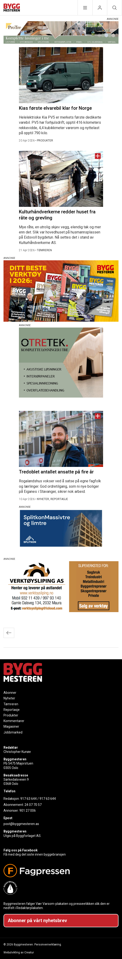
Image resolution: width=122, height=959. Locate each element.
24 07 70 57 (33, 805)
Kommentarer (14, 721)
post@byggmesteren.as (21, 824)
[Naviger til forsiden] (12, 8)
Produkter (11, 715)
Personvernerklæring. (48, 944)
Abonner (10, 693)
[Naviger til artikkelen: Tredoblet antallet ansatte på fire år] (61, 439)
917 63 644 (28, 798)
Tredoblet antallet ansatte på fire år (56, 472)
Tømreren (11, 704)
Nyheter (9, 698)
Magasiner (11, 726)
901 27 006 (27, 810)
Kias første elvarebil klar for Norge (55, 108)
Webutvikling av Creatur (19, 952)
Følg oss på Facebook (21, 850)
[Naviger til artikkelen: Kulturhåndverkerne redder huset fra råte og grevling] (61, 179)
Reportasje (12, 710)
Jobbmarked (13, 732)
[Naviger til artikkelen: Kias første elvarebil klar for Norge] (61, 75)
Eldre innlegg (9, 633)
